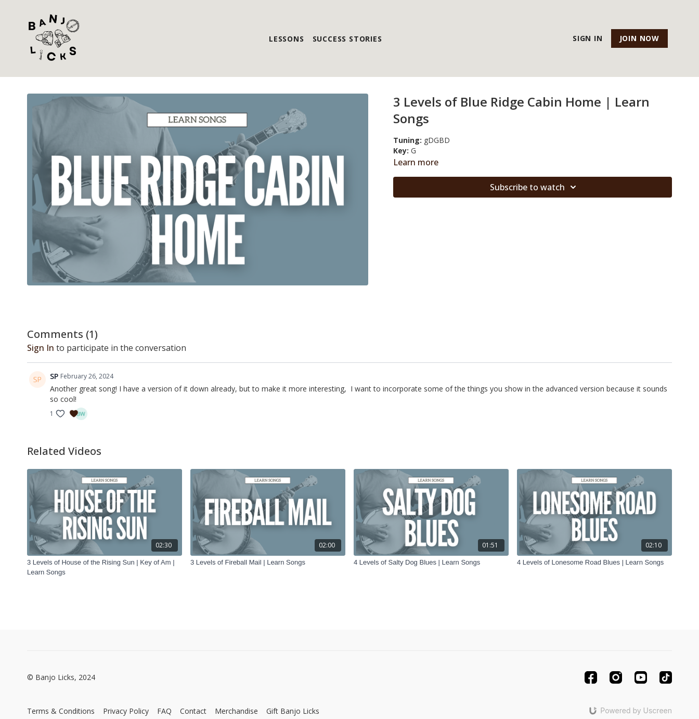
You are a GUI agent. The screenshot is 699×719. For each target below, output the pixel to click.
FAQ (164, 711)
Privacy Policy (126, 711)
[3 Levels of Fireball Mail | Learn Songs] (267, 562)
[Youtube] (641, 677)
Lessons (286, 39)
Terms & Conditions (61, 711)
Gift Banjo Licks (292, 711)
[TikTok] (665, 677)
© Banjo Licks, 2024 (61, 677)
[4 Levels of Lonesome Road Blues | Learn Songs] (594, 562)
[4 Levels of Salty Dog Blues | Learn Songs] (431, 562)
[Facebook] (591, 677)
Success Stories (347, 39)
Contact (193, 711)
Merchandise (236, 711)
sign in (40, 348)
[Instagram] (616, 677)
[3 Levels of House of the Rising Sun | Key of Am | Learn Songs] (104, 567)
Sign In (588, 38)
